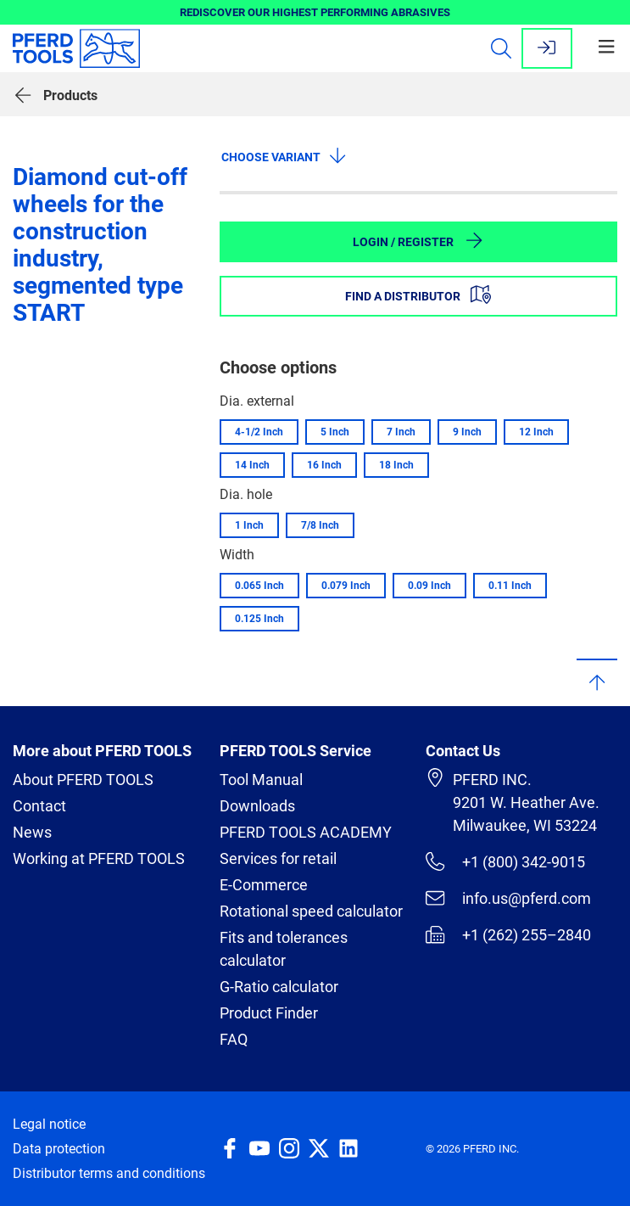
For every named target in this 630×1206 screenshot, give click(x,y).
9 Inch (467, 432)
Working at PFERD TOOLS (99, 858)
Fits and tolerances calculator (284, 948)
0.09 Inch (429, 586)
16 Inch (324, 465)
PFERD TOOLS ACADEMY (306, 832)
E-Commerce (264, 885)
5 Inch (335, 432)
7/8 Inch (320, 525)
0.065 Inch (259, 586)
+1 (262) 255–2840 (508, 934)
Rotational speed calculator (311, 911)
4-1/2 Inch (259, 432)
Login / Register (418, 240)
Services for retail (278, 858)
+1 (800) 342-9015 (505, 861)
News (32, 832)
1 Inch (249, 525)
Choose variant (284, 155)
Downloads (257, 806)
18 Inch (396, 465)
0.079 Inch (346, 586)
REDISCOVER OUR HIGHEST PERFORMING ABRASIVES (315, 12)
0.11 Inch (510, 586)
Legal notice (49, 1124)
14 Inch (252, 465)
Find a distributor (418, 294)
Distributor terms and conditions (109, 1173)
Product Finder (269, 1013)
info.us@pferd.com (508, 898)
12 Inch (536, 432)
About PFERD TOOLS (83, 779)
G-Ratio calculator (279, 987)
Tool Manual (261, 779)
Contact (39, 806)
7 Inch (401, 432)
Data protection (59, 1149)
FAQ (234, 1039)
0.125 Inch (259, 619)
